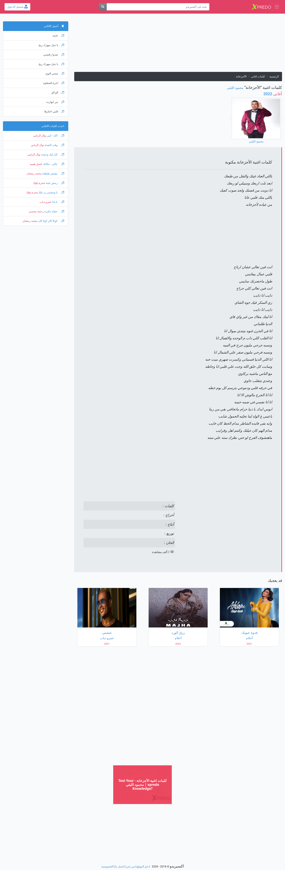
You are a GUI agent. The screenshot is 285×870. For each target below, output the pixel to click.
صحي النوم (55, 73)
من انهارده (55, 102)
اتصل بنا (119, 866)
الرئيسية (274, 76)
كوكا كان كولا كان (51, 221)
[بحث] (103, 6)
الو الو (58, 92)
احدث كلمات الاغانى (52, 126)
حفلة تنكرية (54, 211)
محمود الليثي (235, 88)
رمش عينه (54, 183)
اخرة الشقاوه (53, 83)
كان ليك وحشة (52, 154)
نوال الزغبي (39, 135)
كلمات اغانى (258, 76)
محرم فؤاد (39, 183)
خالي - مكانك (53, 164)
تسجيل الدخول (17, 6)
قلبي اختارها (54, 111)
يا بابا (58, 202)
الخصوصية (107, 866)
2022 (272, 93)
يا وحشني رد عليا (51, 192)
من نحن (130, 866)
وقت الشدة (54, 145)
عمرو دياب (46, 202)
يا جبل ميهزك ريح (51, 45)
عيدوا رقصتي (53, 54)
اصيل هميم (36, 164)
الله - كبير (55, 135)
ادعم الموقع (143, 866)
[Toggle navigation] (277, 6)
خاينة (58, 35)
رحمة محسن (36, 211)
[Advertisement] (178, 44)
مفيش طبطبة (53, 173)
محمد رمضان (34, 173)
